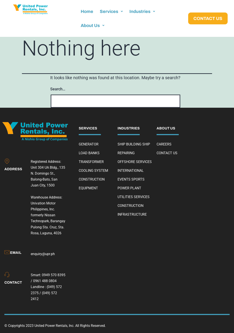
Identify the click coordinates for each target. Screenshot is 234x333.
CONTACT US (167, 153)
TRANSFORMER (91, 162)
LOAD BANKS (89, 153)
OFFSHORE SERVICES (135, 162)
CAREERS (164, 144)
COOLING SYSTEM (93, 170)
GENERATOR (88, 144)
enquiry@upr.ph (43, 254)
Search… (57, 89)
